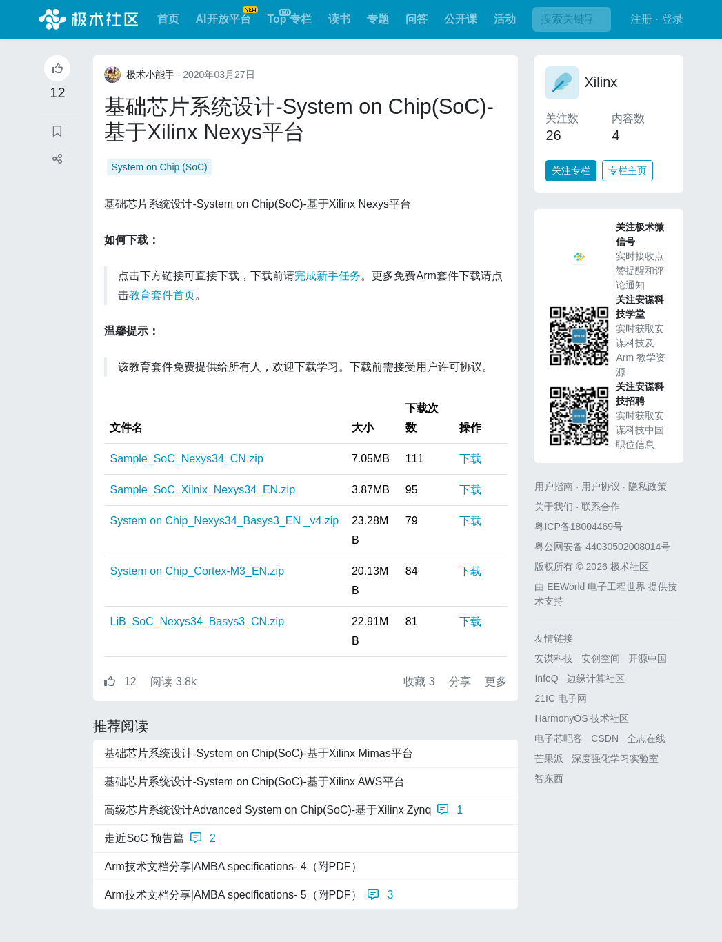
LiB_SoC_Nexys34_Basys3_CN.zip (197, 621)
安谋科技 (553, 658)
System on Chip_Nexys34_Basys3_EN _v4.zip (224, 521)
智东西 (548, 778)
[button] (57, 159)
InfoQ (546, 678)
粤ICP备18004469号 (578, 526)
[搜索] (571, 19)
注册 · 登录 (656, 19)
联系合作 (600, 506)
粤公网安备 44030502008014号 (602, 546)
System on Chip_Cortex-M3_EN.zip (197, 571)
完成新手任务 (327, 276)
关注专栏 (571, 170)
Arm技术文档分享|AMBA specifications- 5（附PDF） (248, 895)
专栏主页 (627, 170)
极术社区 (88, 19)
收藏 (420, 681)
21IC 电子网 (560, 698)
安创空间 (600, 658)
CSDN (605, 738)
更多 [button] (496, 681)
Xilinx (600, 82)
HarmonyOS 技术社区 (581, 718)
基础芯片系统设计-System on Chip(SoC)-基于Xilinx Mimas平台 (258, 753)
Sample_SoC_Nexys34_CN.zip (186, 458)
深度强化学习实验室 (615, 758)
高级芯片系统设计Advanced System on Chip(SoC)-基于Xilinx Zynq (283, 810)
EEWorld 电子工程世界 (596, 586)
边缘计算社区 (596, 678)
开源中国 (647, 658)
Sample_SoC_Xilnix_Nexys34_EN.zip (202, 489)
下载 (470, 458)
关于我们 (553, 506)
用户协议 (600, 486)
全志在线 (646, 738)
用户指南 (553, 486)
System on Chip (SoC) (159, 167)
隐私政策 (647, 486)
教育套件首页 (162, 295)
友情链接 (553, 638)
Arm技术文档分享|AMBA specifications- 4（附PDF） (232, 866)
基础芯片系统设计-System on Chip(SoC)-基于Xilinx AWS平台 (254, 781)
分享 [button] (461, 681)
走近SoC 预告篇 (159, 838)
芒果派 (548, 758)
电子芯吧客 (558, 738)
